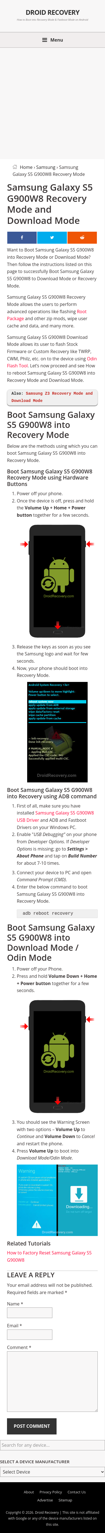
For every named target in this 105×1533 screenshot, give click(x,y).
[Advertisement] (52, 102)
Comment (19, 1347)
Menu (56, 40)
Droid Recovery (52, 12)
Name (15, 1304)
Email (14, 1326)
